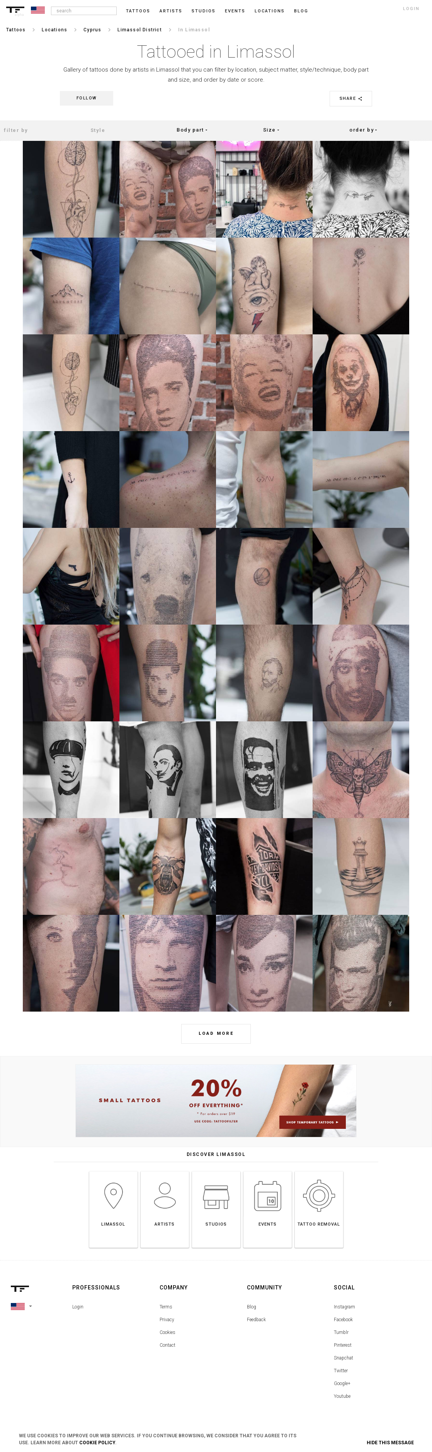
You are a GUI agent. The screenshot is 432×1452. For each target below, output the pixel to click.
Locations (270, 11)
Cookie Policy (97, 1442)
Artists (171, 11)
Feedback (256, 1319)
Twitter (341, 1370)
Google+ (342, 1383)
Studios (204, 11)
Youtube (342, 1396)
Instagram (344, 1307)
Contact (167, 1345)
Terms (166, 1307)
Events (235, 11)
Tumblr (341, 1332)
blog (301, 11)
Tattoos (138, 11)
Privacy (167, 1319)
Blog (251, 1307)
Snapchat (343, 1358)
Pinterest (343, 1345)
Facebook (343, 1319)
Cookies (167, 1332)
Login (77, 1307)
